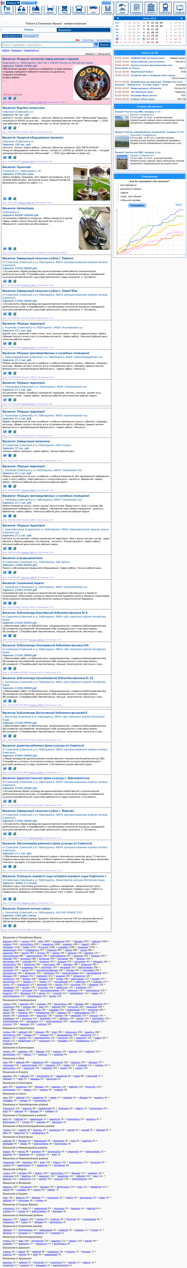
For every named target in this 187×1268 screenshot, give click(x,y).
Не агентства (103, 40)
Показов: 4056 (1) (36, 805)
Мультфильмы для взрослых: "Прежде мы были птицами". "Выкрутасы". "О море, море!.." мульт (149, 83)
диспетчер (81, 987)
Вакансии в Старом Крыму (20, 1204)
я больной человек (130, 200)
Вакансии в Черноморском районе (25, 1104)
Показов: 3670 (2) (36, 871)
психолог (72, 952)
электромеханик (11, 996)
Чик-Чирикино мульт (134, 91)
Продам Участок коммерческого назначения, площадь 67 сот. (149, 131)
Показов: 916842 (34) (38, 253)
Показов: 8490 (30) (26, 203)
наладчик (60, 976)
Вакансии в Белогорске (18, 1136)
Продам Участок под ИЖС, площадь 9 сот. (138, 152)
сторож (59, 978)
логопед (70, 970)
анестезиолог (93, 990)
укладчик (97, 981)
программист (76, 993)
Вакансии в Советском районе (22, 1226)
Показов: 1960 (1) (29, 520)
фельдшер (65, 967)
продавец (63, 947)
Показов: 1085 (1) (29, 577)
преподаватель (58, 955)
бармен (26, 978)
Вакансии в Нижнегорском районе (25, 1147)
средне (124, 192)
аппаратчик (79, 976)
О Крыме (29, 3)
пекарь (42, 981)
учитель (25, 941)
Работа (13, 3)
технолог (80, 958)
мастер (68, 950)
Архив (178, 204)
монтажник (8, 961)
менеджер (8, 947)
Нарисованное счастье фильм (140, 61)
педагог (85, 944)
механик (95, 955)
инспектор (44, 958)
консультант (49, 964)
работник (80, 981)
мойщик (24, 976)
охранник (44, 961)
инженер (67, 944)
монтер (25, 952)
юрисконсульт (10, 973)
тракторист (42, 976)
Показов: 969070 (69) (37, 102)
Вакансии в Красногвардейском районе (29, 1125)
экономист (8, 967)
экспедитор (23, 984)
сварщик (61, 961)
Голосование (149, 176)
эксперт (26, 987)
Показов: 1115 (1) (29, 903)
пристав (57, 993)
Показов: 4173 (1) (36, 672)
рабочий (96, 941)
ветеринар (30, 973)
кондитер (7, 993)
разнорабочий (94, 973)
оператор (52, 950)
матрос (58, 984)
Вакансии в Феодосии (17, 1182)
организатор (9, 964)
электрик (26, 961)
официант (98, 961)
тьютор (25, 970)
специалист (59, 941)
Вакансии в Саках (14, 1093)
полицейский (61, 981)
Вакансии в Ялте (13, 1058)
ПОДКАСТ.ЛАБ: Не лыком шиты (140, 57)
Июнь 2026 (149, 18)
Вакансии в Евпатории (17, 1082)
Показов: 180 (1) (28, 132)
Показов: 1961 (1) (29, 552)
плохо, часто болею (130, 196)
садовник (93, 984)
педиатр (27, 981)
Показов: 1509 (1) (29, 318)
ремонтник (29, 964)
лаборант (68, 964)
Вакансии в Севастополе (18, 1028)
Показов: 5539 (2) (25, 930)
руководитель (32, 950)
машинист (8, 952)
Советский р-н (12, 35)
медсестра (47, 944)
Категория (31, 35)
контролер (63, 958)
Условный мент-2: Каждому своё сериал (145, 75)
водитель (7, 941)
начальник (83, 947)
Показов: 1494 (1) (29, 377)
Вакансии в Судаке (15, 1193)
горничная (79, 961)
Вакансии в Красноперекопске (22, 1236)
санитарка (8, 970)
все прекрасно (128, 185)
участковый (88, 970)
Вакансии (64, 29)
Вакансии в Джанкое (16, 1247)
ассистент (43, 987)
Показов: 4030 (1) (36, 740)
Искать (104, 44)
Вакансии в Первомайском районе (25, 1158)
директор (78, 955)
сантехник (25, 958)
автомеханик (34, 996)
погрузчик (76, 984)
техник (83, 950)
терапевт (7, 958)
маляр (42, 993)
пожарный (86, 964)
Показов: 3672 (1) (36, 838)
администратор (34, 955)
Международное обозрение (138, 88)
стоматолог (8, 978)
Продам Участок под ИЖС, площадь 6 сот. (138, 111)
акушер (96, 978)
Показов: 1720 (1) (29, 285)
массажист (8, 990)
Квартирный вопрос (134, 71)
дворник (89, 952)
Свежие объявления (149, 106)
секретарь (49, 973)
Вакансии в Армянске (17, 1258)
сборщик (7, 976)
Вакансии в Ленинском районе (23, 1215)
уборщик (78, 941)
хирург (6, 984)
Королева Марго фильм (136, 95)
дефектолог (62, 987)
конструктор (9, 981)
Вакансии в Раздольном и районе (24, 1115)
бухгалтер (44, 947)
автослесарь (77, 978)
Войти (106, 2)
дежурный (42, 984)
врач (41, 941)
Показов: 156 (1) (28, 161)
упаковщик (8, 987)
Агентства (88, 40)
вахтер (52, 996)
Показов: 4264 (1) (36, 640)
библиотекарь (85, 967)
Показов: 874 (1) (28, 404)
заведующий (9, 950)
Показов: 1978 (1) (29, 490)
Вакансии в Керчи (14, 1169)
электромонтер (10, 955)
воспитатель (27, 944)
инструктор (46, 967)
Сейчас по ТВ (149, 52)
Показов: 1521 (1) (29, 348)
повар (26, 947)
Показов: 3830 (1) (36, 773)
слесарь (7, 944)
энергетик (72, 990)
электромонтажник (49, 990)
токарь (94, 993)
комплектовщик (70, 973)
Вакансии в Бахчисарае (18, 1047)
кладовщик (27, 967)
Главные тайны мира (134, 99)
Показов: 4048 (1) (36, 705)
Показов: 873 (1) (28, 436)
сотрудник (27, 990)
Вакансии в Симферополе (19, 1000)
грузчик (41, 952)
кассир (56, 952)
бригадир (57, 1211)
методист (43, 978)
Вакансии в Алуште (15, 1071)
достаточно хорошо (130, 188)
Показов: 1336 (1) (36, 461)
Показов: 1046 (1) (28, 607)
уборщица (25, 993)
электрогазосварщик (47, 970)
